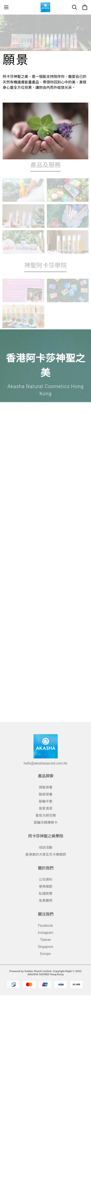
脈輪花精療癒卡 (46, 822)
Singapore (45, 947)
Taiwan (45, 940)
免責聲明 (45, 901)
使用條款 (45, 886)
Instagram (45, 933)
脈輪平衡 (45, 801)
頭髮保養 (45, 787)
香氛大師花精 (45, 815)
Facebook (45, 925)
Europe (45, 954)
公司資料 (45, 879)
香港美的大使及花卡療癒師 (45, 854)
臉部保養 (45, 794)
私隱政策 (45, 893)
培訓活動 (45, 847)
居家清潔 (45, 808)
